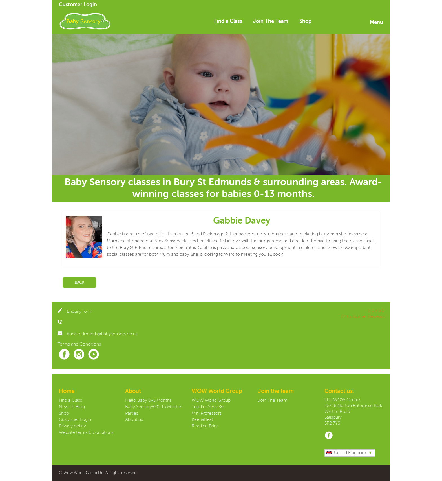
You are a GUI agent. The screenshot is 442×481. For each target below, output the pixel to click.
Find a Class (228, 21)
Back (79, 283)
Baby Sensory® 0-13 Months (153, 407)
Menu (376, 22)
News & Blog (72, 407)
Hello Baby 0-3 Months (148, 400)
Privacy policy (72, 426)
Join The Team (270, 21)
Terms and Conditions (79, 344)
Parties (131, 413)
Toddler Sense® (208, 407)
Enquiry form (75, 311)
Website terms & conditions (86, 432)
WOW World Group (211, 400)
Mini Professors (207, 413)
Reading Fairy (205, 426)
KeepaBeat (202, 419)
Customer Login (78, 4)
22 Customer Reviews (362, 316)
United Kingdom (346, 453)
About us (134, 419)
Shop (305, 21)
